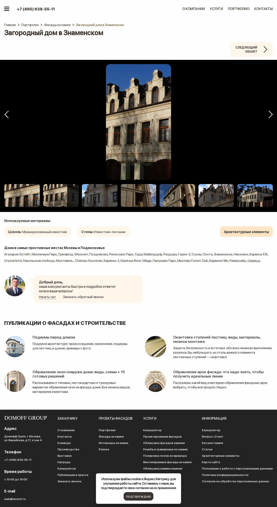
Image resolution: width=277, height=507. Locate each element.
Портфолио (238, 8)
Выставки (64, 455)
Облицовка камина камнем (162, 468)
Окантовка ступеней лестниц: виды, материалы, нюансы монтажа (217, 339)
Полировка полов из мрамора (165, 455)
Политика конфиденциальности (225, 475)
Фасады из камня (111, 436)
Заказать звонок (69, 481)
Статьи (207, 449)
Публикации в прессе (72, 475)
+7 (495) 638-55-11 (36, 9)
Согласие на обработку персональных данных (235, 481)
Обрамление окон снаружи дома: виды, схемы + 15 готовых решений (79, 373)
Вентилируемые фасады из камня (167, 462)
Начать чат (47, 296)
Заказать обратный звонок (83, 296)
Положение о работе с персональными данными (237, 468)
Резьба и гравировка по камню (165, 449)
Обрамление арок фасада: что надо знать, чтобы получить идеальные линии (218, 373)
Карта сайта (211, 462)
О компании (193, 8)
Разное (104, 449)
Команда (64, 443)
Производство (68, 449)
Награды (63, 462)
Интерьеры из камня (113, 443)
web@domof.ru (15, 499)
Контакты (263, 8)
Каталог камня (212, 443)
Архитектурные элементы (220, 455)
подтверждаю (138, 496)
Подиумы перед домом (54, 336)
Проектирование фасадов (162, 436)
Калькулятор (66, 468)
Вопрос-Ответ (212, 436)
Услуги (216, 8)
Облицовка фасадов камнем (164, 443)
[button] (6, 114)
